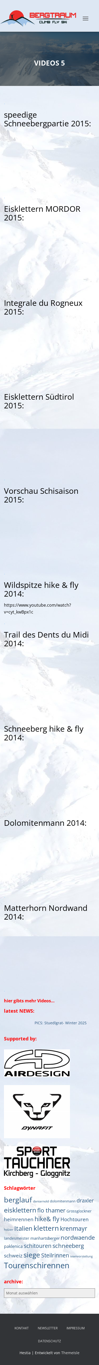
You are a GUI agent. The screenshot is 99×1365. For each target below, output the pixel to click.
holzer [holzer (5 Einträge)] (8, 1229)
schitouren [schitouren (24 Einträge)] (37, 1245)
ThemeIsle (70, 1352)
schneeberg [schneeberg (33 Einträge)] (68, 1246)
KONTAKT (22, 1328)
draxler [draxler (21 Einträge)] (85, 1200)
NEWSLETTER (48, 1328)
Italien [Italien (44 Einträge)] (23, 1228)
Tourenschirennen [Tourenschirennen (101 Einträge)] (36, 1265)
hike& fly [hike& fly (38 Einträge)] (47, 1219)
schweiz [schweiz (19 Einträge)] (13, 1255)
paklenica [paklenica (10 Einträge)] (13, 1246)
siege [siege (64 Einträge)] (31, 1255)
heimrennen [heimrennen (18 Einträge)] (19, 1219)
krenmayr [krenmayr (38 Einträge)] (73, 1228)
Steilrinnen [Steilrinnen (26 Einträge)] (55, 1255)
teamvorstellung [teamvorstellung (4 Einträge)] (81, 1256)
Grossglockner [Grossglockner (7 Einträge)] (79, 1211)
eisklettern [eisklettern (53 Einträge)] (20, 1209)
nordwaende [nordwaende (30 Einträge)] (78, 1237)
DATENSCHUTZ (49, 1341)
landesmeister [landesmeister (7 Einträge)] (16, 1238)
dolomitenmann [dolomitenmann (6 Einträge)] (63, 1201)
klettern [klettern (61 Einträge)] (46, 1228)
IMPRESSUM (76, 1328)
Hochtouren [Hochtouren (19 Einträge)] (74, 1219)
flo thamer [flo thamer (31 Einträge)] (51, 1210)
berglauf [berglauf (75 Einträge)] (18, 1200)
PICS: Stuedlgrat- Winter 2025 (62, 1022)
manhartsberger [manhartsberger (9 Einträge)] (45, 1238)
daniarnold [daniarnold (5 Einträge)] (41, 1201)
